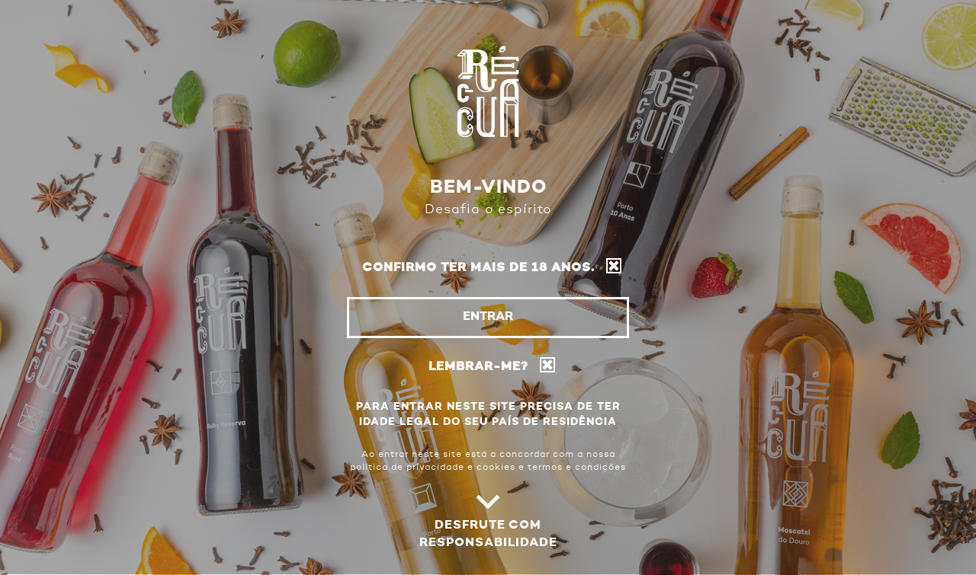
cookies (496, 467)
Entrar (488, 317)
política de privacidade (407, 467)
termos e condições (577, 467)
